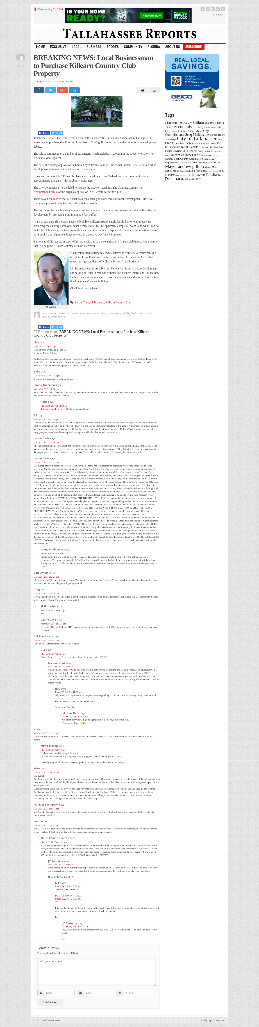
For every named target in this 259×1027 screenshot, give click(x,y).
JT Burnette (97, 302)
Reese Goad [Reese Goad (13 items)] (185, 171)
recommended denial (46, 191)
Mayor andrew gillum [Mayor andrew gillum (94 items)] (184, 166)
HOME (40, 47)
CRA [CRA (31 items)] (168, 143)
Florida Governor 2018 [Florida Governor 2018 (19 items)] (176, 151)
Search (218, 14)
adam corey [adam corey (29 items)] (172, 122)
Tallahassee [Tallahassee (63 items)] (196, 174)
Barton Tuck (82, 302)
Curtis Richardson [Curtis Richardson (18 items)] (193, 143)
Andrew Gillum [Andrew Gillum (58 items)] (192, 122)
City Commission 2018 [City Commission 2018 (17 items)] (210, 127)
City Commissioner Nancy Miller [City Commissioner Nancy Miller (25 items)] (184, 130)
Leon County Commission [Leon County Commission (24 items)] (188, 158)
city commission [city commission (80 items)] (185, 126)
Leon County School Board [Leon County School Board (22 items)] (205, 162)
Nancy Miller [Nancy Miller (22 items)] (172, 170)
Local (76, 47)
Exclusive (58, 47)
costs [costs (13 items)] (220, 139)
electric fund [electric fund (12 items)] (203, 147)
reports (57, 198)
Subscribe (193, 47)
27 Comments (68, 81)
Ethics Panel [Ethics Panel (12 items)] (219, 147)
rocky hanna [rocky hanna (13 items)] (213, 171)
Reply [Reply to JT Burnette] (23, 66)
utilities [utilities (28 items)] (196, 179)
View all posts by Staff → (55, 316)
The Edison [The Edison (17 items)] (186, 179)
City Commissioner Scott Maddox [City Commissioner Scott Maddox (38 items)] (187, 132)
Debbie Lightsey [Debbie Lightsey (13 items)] (210, 143)
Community (133, 47)
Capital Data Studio (216, 1020)
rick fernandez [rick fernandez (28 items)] (198, 170)
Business (94, 47)
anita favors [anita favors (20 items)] (210, 122)
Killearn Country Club (118, 302)
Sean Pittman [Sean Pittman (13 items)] (180, 175)
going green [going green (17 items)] (210, 151)
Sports (112, 47)
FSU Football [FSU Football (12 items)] (199, 151)
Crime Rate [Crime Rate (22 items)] (178, 143)
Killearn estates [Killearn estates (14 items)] (205, 155)
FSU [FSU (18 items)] (190, 151)
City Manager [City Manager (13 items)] (170, 139)
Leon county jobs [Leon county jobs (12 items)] (184, 163)
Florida (154, 47)
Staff (39, 81)
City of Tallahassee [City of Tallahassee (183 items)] (197, 138)
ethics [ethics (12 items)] (211, 147)
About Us (172, 47)
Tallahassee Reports (50, 1020)
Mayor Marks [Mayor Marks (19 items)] (211, 167)
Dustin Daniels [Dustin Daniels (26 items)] (189, 146)
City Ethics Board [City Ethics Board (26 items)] (215, 134)
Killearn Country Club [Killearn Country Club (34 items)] (184, 155)
